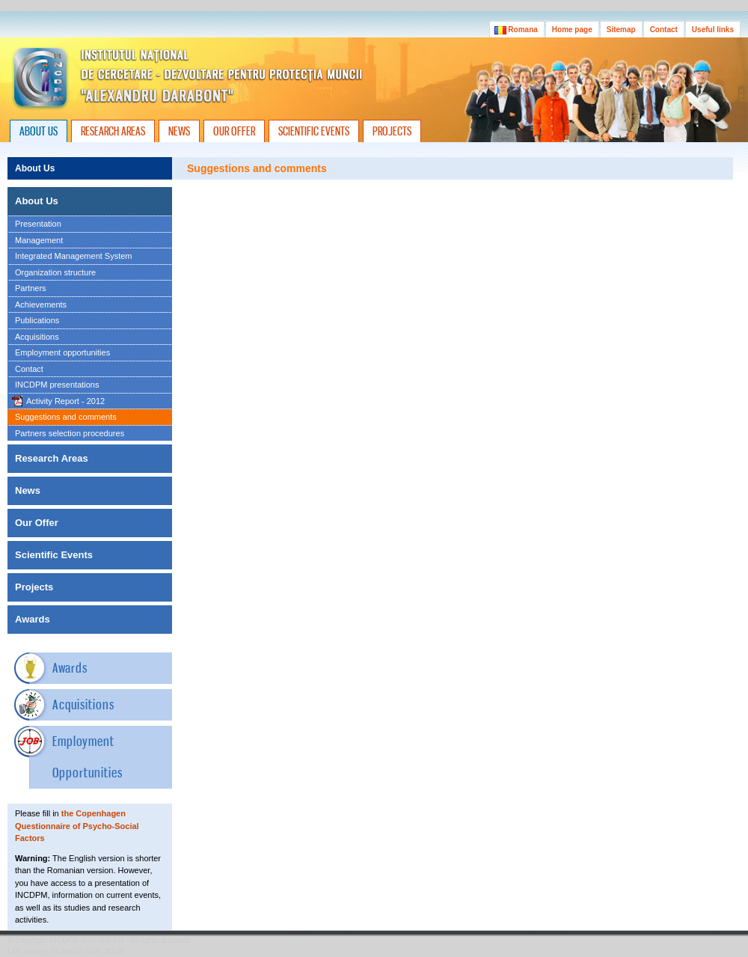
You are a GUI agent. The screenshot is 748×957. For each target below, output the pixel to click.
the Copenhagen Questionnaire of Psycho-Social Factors (77, 826)
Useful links (713, 29)
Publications (37, 320)
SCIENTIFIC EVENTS (313, 130)
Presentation (38, 223)
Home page (572, 29)
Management (39, 240)
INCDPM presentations (57, 384)
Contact (664, 29)
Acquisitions (37, 336)
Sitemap (621, 29)
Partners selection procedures (69, 433)
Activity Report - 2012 (65, 401)
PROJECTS (392, 130)
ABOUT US (38, 130)
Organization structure (55, 272)
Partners (30, 288)
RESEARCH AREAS (113, 130)
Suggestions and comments (66, 416)
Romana (517, 29)
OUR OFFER (234, 130)
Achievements (41, 304)
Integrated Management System (73, 255)
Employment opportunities (62, 352)
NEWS (179, 130)
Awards (70, 668)
